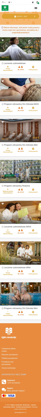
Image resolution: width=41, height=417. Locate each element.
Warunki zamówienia (10, 355)
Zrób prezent (33, 68)
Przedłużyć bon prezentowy (8, 363)
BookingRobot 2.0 (20, 412)
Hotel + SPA (25, 16)
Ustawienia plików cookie (9, 350)
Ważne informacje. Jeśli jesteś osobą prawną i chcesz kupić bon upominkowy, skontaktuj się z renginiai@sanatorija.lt (20, 30)
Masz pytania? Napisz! (16, 391)
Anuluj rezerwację (8, 368)
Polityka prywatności (9, 358)
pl (3, 2)
